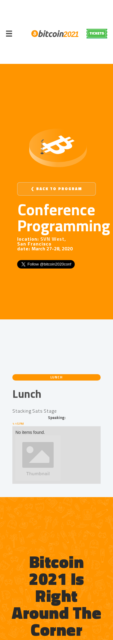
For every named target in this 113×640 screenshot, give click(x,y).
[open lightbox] (56, 458)
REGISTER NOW (97, 33)
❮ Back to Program (56, 189)
